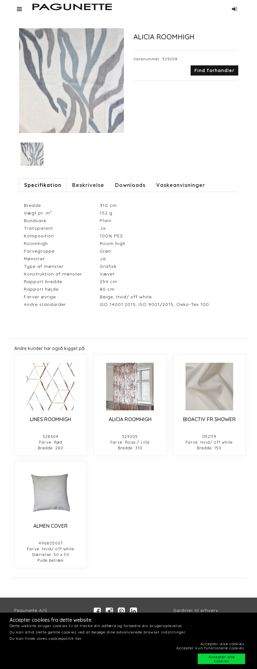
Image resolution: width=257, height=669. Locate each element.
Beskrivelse (88, 185)
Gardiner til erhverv (195, 610)
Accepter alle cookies (221, 658)
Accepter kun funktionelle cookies (210, 648)
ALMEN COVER (50, 526)
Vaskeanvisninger (180, 185)
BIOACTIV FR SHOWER (209, 419)
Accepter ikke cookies (222, 644)
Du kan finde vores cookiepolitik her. (46, 638)
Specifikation (42, 185)
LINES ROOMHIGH (50, 419)
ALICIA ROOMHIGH (130, 419)
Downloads (130, 185)
